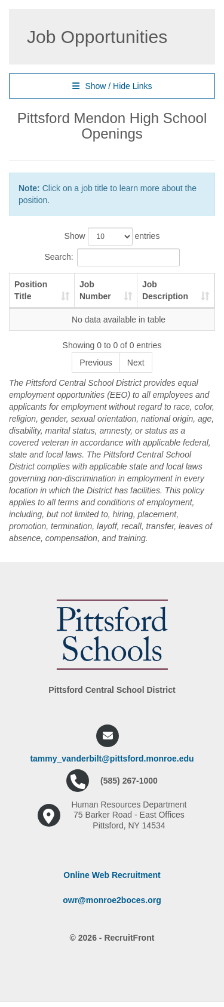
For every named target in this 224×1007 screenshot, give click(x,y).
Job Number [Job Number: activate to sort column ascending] (95, 290)
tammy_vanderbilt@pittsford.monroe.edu (112, 758)
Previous (95, 362)
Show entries (112, 236)
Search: (111, 257)
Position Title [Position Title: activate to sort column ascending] (30, 290)
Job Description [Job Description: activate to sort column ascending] (165, 290)
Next (136, 362)
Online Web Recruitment (111, 875)
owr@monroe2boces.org (112, 900)
